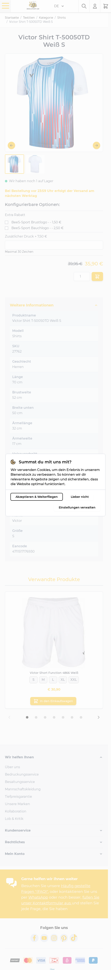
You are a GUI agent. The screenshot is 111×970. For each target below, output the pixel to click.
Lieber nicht (80, 497)
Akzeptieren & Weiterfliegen (37, 497)
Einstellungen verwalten (77, 507)
